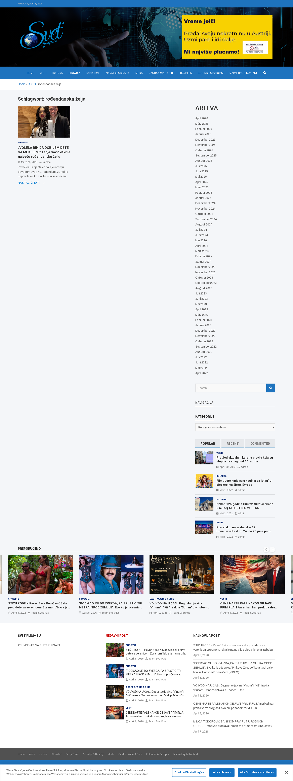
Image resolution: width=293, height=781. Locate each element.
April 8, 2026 (18, 612)
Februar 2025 (203, 192)
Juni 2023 (201, 298)
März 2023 (202, 314)
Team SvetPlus (40, 612)
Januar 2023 (203, 325)
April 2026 (201, 118)
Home (30, 73)
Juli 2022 (201, 357)
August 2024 (203, 224)
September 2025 (206, 155)
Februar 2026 (203, 129)
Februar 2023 (203, 320)
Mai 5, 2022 (226, 536)
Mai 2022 (201, 367)
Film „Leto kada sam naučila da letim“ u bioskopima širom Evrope (243, 483)
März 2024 (202, 251)
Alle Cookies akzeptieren (257, 772)
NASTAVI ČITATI (31, 183)
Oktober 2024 (204, 213)
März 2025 (202, 187)
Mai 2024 (201, 240)
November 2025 (205, 144)
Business (186, 73)
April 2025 (201, 182)
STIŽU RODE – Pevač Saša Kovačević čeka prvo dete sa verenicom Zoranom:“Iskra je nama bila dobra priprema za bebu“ (38, 607)
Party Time (92, 73)
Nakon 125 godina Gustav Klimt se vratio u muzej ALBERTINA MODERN (244, 506)
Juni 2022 (201, 362)
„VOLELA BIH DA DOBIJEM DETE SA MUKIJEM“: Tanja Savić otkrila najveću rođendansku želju (44, 152)
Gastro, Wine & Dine (161, 73)
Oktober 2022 (204, 341)
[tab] (207, 443)
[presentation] (266, 549)
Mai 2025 (201, 176)
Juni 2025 (201, 171)
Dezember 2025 (205, 139)
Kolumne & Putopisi (210, 73)
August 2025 (203, 160)
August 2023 (203, 288)
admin (244, 467)
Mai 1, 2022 (226, 490)
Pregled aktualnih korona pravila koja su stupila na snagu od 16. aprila (244, 459)
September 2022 (206, 346)
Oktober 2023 (204, 277)
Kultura (57, 73)
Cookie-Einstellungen (189, 772)
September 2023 (206, 282)
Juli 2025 (201, 166)
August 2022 (203, 351)
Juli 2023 (201, 293)
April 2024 (201, 245)
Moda (139, 73)
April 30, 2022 (228, 467)
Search (270, 388)
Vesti (43, 73)
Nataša (47, 162)
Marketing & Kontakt (243, 73)
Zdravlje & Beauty (117, 73)
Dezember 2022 (205, 330)
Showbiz (74, 73)
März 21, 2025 (29, 162)
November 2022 (205, 336)
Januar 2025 (203, 198)
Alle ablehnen (222, 772)
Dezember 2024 (205, 203)
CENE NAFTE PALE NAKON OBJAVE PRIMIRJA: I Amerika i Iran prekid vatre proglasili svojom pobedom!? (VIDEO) (247, 607)
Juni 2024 (201, 235)
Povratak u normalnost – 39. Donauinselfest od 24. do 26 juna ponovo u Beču (245, 531)
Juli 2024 (201, 229)
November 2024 (205, 208)
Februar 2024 (203, 256)
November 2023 (205, 272)
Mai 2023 (201, 304)
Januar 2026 (203, 134)
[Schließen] (286, 772)
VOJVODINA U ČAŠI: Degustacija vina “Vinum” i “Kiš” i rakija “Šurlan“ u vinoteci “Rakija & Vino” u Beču (178, 607)
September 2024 (206, 219)
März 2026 (202, 123)
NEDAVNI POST (117, 635)
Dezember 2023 (205, 267)
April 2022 (201, 373)
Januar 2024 (203, 261)
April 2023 (201, 309)
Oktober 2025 (204, 150)
